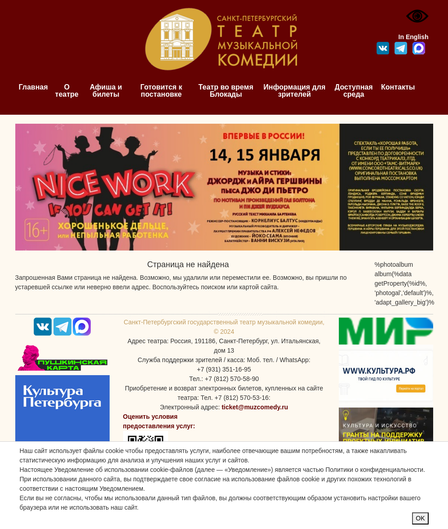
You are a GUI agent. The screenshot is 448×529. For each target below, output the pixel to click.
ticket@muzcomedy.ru (255, 407)
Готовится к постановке (161, 90)
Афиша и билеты (106, 90)
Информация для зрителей (294, 90)
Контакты (398, 87)
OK (420, 518)
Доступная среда (354, 90)
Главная (33, 87)
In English (414, 36)
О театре (67, 90)
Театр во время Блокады (226, 90)
